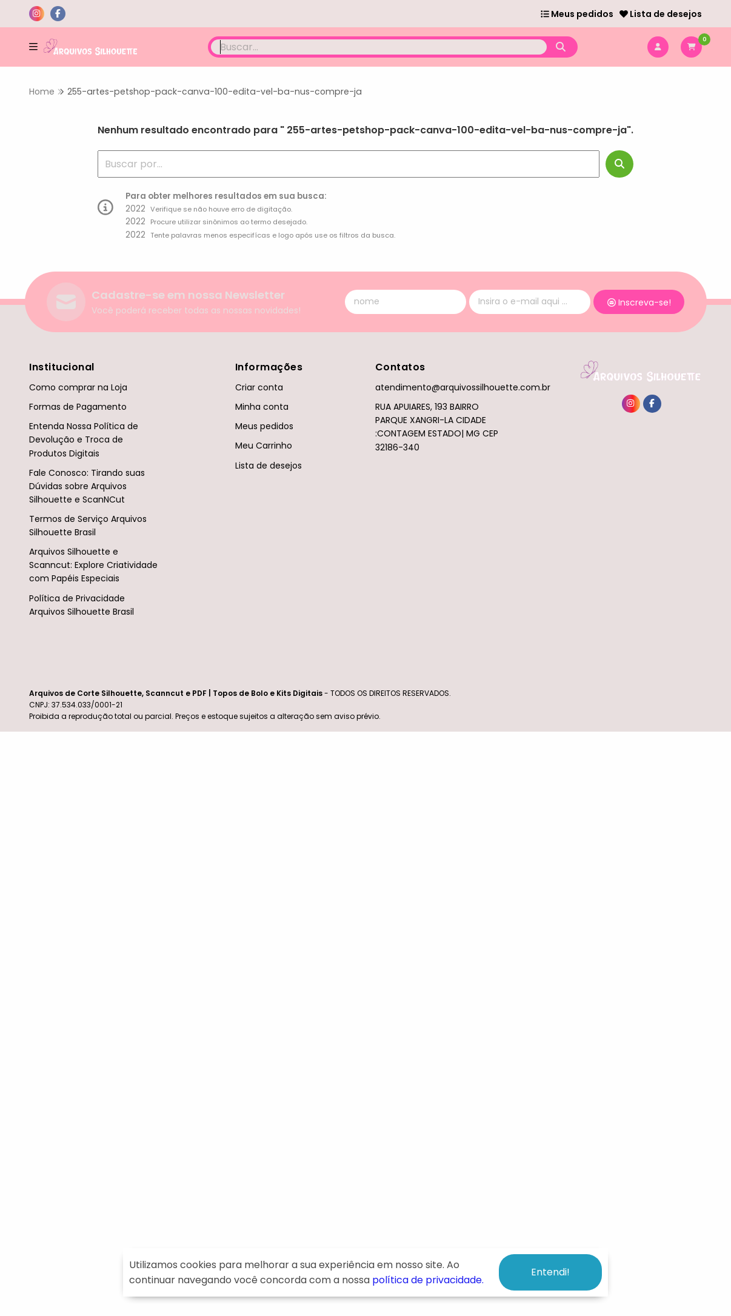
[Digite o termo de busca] (379, 47)
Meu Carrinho (263, 445)
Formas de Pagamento (78, 407)
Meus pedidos (577, 14)
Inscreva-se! (639, 302)
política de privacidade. (428, 1280)
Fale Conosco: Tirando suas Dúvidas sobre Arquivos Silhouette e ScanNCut (87, 486)
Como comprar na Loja (78, 387)
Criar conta (259, 387)
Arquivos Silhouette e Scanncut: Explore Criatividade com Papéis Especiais (93, 565)
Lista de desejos (660, 14)
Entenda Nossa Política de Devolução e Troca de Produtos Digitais (83, 439)
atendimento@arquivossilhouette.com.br (462, 387)
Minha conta (262, 407)
